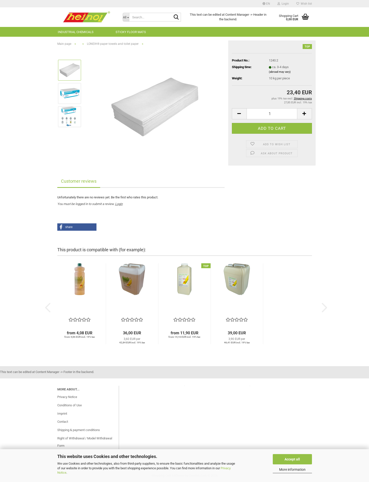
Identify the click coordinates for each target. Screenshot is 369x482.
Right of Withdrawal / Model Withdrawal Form (84, 441)
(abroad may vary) (280, 71)
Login (119, 204)
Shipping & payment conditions (78, 430)
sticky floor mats (131, 32)
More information (292, 469)
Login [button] (283, 3)
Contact (62, 421)
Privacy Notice (67, 397)
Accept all (292, 459)
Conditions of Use (69, 405)
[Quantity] (272, 113)
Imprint (62, 413)
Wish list (304, 3)
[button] (266, 3)
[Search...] (126, 17)
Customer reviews (78, 181)
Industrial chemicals (76, 32)
